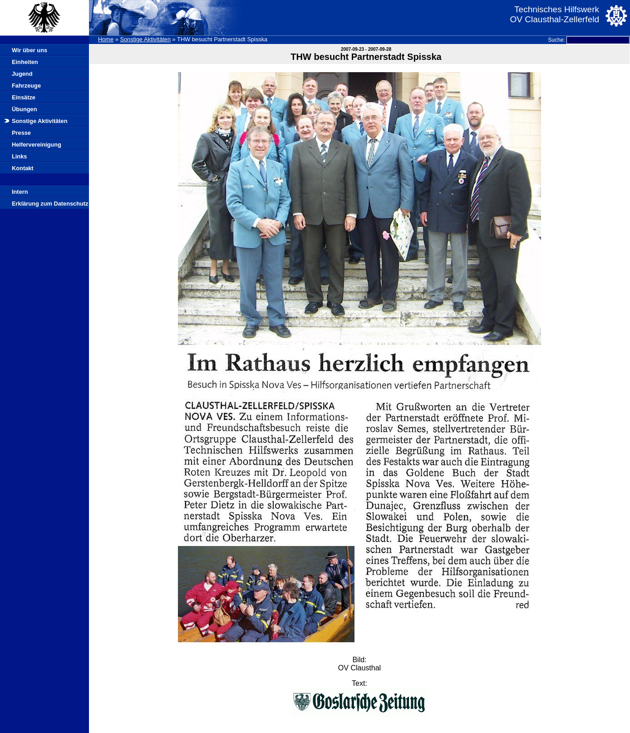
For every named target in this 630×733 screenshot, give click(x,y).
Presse (21, 132)
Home (105, 39)
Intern (20, 191)
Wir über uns (29, 50)
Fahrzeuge (26, 85)
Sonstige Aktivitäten (145, 39)
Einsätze (23, 97)
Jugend (22, 73)
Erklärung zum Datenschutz (50, 203)
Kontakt (23, 168)
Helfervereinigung (36, 144)
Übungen (24, 109)
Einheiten (25, 62)
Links (19, 156)
